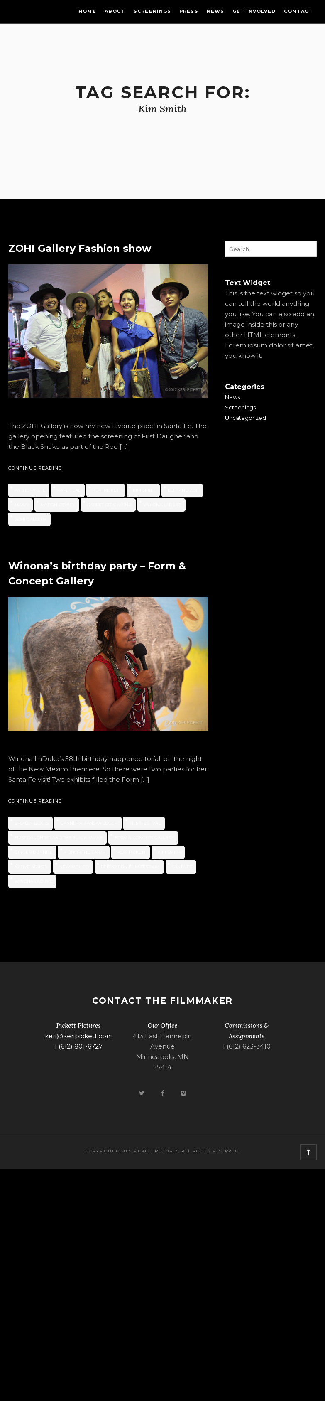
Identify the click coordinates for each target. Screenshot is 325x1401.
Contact (298, 11)
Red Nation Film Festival (130, 866)
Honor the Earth (84, 852)
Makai (22, 504)
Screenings (152, 11)
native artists (31, 866)
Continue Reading (35, 468)
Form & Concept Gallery (144, 837)
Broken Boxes (32, 823)
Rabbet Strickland (109, 504)
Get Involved (254, 11)
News (215, 11)
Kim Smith (144, 490)
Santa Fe (182, 866)
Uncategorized (245, 417)
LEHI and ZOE (183, 490)
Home (87, 11)
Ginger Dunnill (33, 852)
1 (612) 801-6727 (78, 1046)
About (115, 11)
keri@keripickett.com (79, 1036)
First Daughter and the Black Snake (59, 837)
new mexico (74, 866)
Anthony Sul (30, 490)
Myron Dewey (58, 504)
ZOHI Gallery (30, 519)
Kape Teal (69, 490)
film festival (145, 823)
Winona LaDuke (162, 504)
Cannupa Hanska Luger (89, 823)
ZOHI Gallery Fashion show (79, 248)
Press (188, 11)
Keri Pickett (107, 490)
